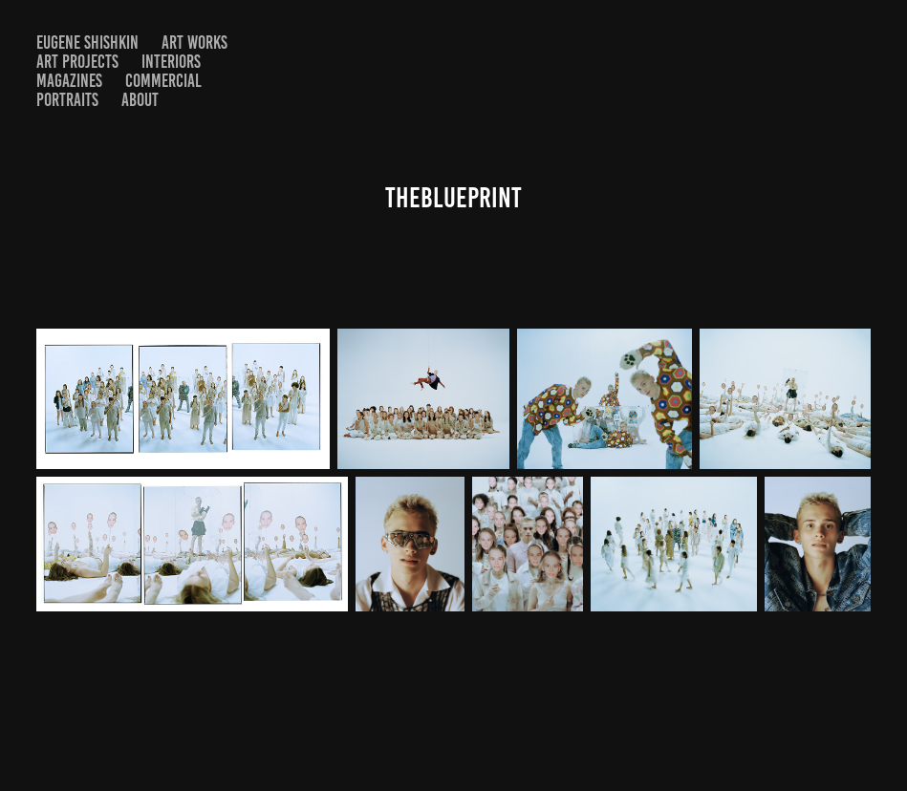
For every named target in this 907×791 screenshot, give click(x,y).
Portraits (67, 100)
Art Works (194, 42)
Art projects (77, 62)
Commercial (163, 81)
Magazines (69, 81)
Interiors (171, 62)
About (140, 100)
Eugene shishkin (87, 42)
